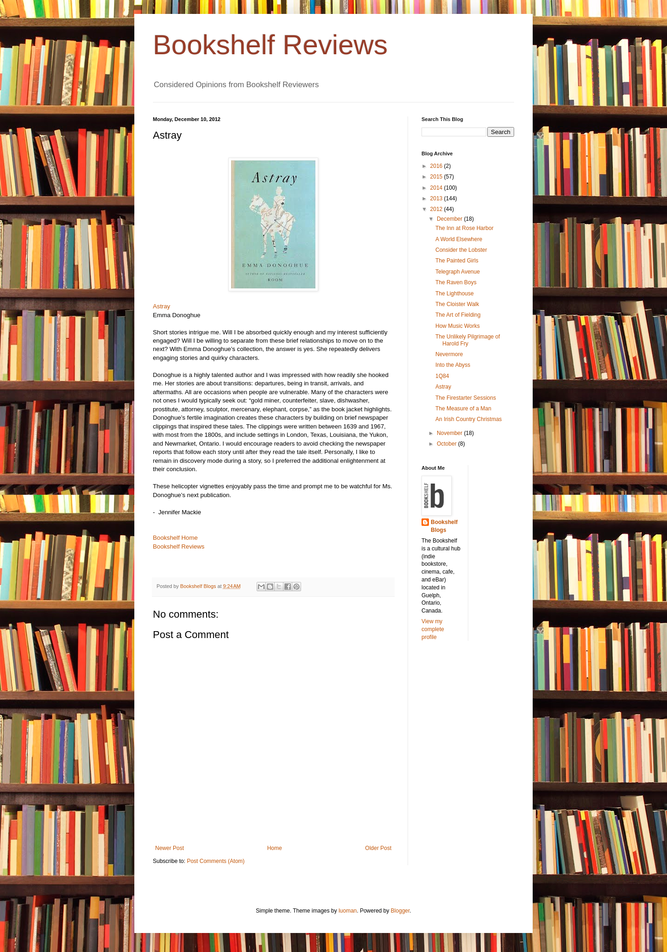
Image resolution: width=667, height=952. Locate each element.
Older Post (378, 848)
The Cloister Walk (457, 304)
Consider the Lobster (461, 250)
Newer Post (169, 848)
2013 (437, 198)
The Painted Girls (456, 260)
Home (274, 848)
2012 (437, 209)
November (450, 433)
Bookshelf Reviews (270, 44)
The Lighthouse (454, 293)
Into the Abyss (452, 365)
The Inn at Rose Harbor (464, 228)
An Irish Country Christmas (468, 419)
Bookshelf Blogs (444, 526)
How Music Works (457, 326)
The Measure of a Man (463, 408)
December (450, 219)
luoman (348, 910)
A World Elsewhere (458, 239)
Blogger (400, 910)
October (447, 444)
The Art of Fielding (457, 315)
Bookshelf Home (175, 537)
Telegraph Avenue (457, 271)
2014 (437, 188)
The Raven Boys (456, 282)
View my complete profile (433, 629)
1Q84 (442, 376)
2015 (437, 176)
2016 (437, 166)
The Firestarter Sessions (465, 398)
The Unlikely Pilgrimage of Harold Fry (467, 339)
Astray (161, 306)
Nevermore (449, 354)
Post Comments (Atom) (216, 861)
